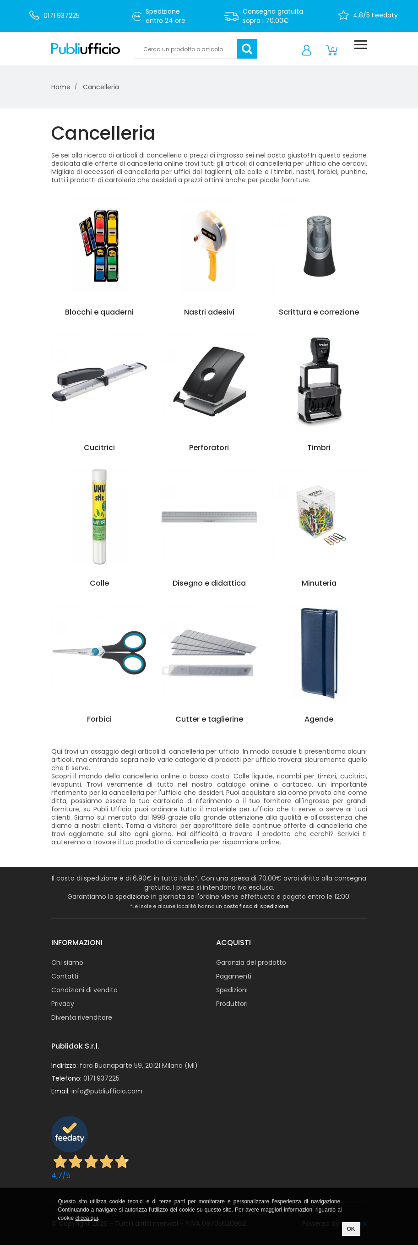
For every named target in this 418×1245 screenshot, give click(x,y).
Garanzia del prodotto (251, 962)
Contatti (64, 976)
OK (351, 1229)
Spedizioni (232, 990)
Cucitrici (99, 447)
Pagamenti (233, 976)
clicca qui (87, 1218)
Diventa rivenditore (81, 1017)
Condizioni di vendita (84, 990)
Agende (318, 719)
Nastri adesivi (209, 312)
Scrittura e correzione (319, 312)
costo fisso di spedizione (255, 906)
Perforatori (209, 447)
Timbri (319, 447)
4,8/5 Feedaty (375, 15)
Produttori (232, 1003)
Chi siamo (67, 962)
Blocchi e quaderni (99, 312)
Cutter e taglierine (209, 719)
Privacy (62, 1003)
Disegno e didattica (209, 583)
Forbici (99, 719)
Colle (99, 583)
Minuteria (319, 583)
